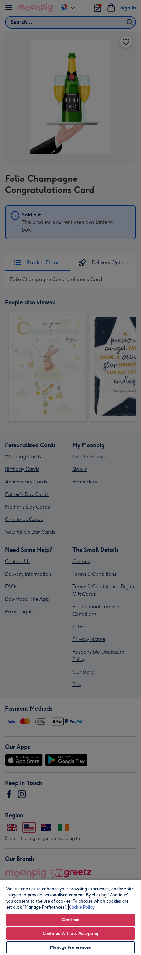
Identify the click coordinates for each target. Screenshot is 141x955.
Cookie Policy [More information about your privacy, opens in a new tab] (82, 907)
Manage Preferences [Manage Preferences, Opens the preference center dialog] (70, 947)
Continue (70, 919)
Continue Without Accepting (70, 933)
